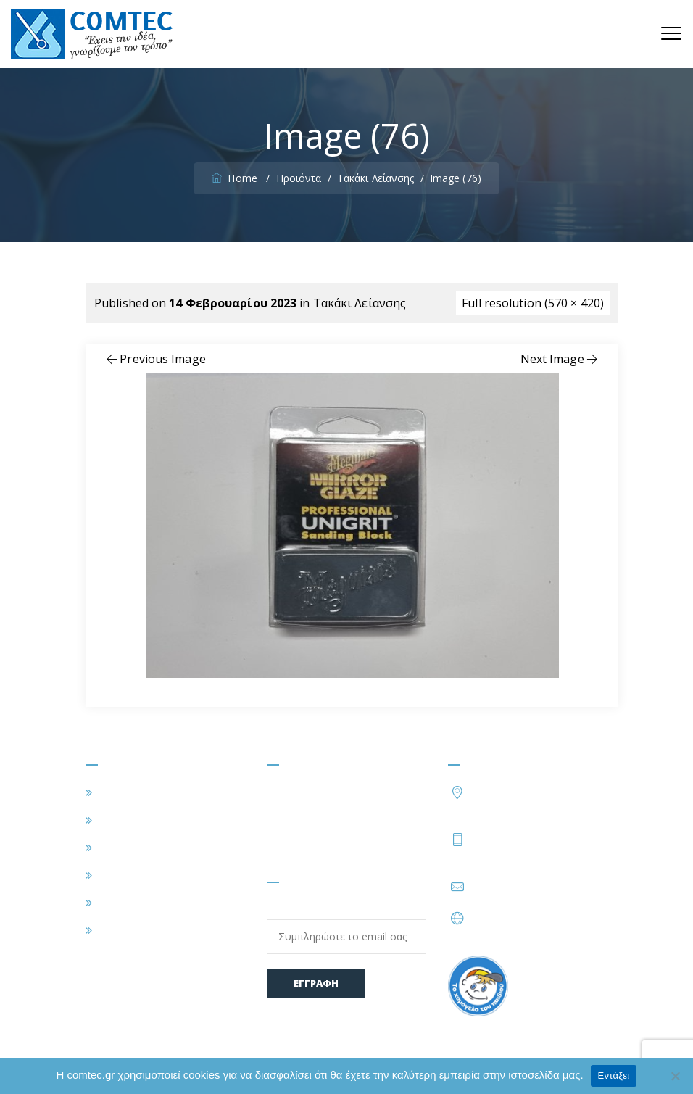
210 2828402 (511, 839)
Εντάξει (614, 1075)
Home (236, 178)
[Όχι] (675, 1076)
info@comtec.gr (514, 887)
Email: (346, 928)
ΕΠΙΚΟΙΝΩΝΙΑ (138, 930)
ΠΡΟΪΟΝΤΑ (130, 875)
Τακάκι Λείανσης (360, 303)
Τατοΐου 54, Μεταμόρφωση (539, 799)
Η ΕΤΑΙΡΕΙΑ (130, 820)
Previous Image (155, 359)
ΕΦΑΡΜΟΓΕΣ (134, 847)
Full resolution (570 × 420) (533, 303)
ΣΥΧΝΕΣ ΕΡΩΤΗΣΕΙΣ (155, 903)
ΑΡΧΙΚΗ (119, 792)
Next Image (560, 359)
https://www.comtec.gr (532, 918)
